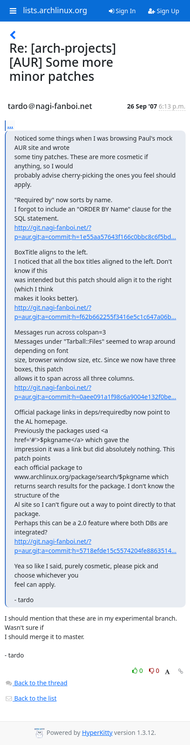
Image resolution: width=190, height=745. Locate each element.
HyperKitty (97, 732)
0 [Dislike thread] (154, 670)
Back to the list (31, 698)
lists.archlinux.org (55, 10)
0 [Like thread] (138, 670)
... (10, 125)
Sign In (122, 11)
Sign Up (163, 11)
